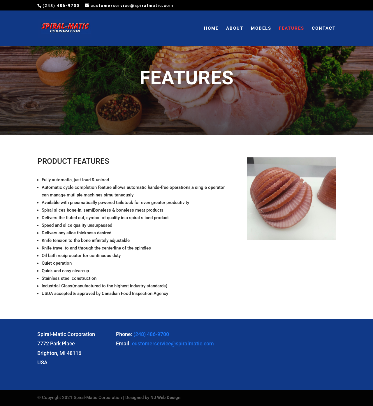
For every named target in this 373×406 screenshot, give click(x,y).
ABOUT (234, 28)
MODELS (261, 28)
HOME (211, 28)
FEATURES (291, 28)
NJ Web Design (165, 397)
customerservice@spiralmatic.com (173, 343)
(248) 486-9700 (151, 334)
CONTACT (324, 28)
